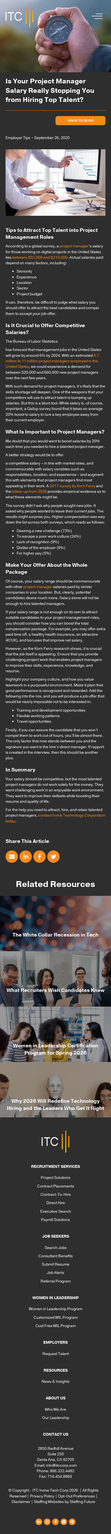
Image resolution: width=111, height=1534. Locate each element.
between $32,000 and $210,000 (39, 257)
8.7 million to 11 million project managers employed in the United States (52, 361)
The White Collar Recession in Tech (55, 935)
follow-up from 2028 (29, 491)
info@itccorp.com (61, 1465)
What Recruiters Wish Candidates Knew (55, 990)
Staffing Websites (49, 1501)
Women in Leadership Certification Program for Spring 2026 (55, 1049)
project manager (74, 246)
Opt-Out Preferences (76, 1496)
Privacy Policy (42, 1496)
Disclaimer (21, 1501)
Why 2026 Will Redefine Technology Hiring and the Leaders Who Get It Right (55, 1105)
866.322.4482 (62, 1471)
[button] (95, 16)
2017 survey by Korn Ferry (72, 486)
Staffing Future (82, 1501)
